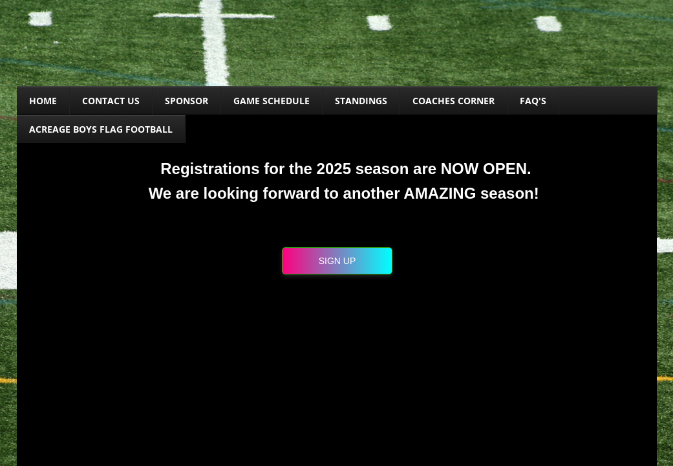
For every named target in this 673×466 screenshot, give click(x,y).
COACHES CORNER (453, 100)
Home (43, 100)
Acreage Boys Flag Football (101, 129)
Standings (361, 100)
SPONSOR (186, 100)
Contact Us (111, 100)
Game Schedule (271, 100)
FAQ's (533, 100)
